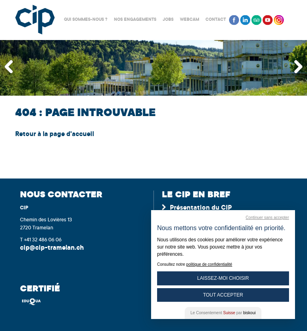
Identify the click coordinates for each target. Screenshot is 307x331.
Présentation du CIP (201, 208)
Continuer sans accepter (267, 217)
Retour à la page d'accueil (54, 134)
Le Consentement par (223, 313)
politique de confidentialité (209, 264)
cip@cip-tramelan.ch (52, 248)
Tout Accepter (223, 295)
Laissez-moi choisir (223, 278)
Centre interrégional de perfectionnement (35, 20)
